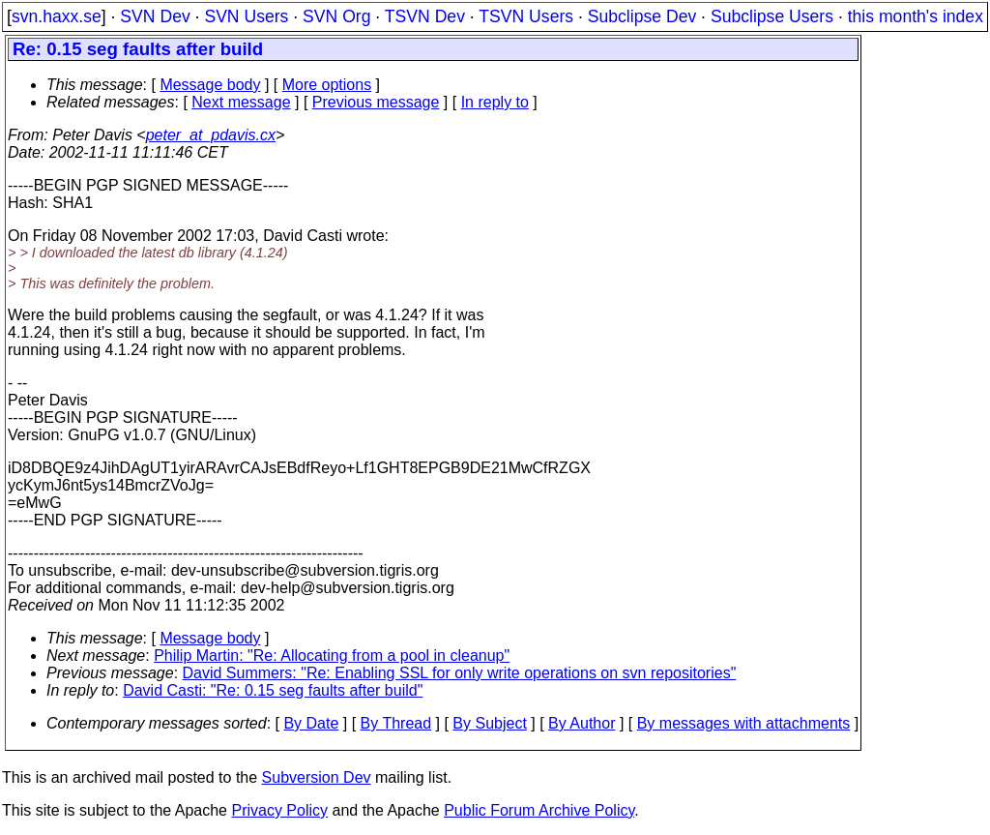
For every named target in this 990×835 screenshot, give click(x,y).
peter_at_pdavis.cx (211, 135)
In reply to (495, 102)
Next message (240, 102)
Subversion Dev (316, 777)
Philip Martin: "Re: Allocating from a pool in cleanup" (332, 655)
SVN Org (336, 16)
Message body (210, 84)
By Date (310, 723)
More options (327, 84)
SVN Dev (154, 16)
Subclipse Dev (642, 16)
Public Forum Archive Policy (539, 810)
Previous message (376, 102)
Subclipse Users (772, 16)
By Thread (396, 723)
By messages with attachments (744, 723)
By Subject (489, 723)
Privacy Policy (279, 810)
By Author (581, 723)
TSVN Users (526, 16)
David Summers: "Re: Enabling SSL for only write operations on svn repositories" (460, 673)
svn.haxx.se (57, 16)
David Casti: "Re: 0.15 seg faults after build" (272, 690)
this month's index (915, 16)
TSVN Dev (425, 16)
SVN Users (246, 16)
